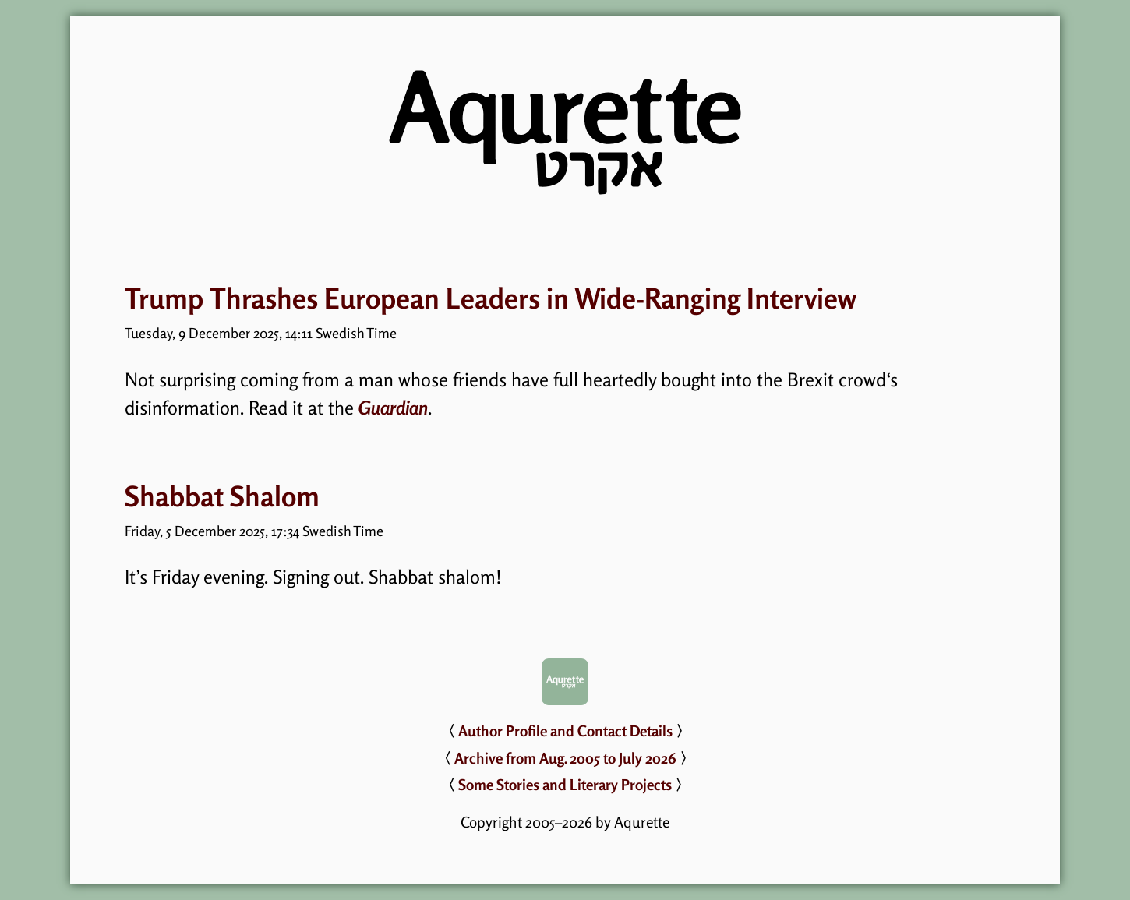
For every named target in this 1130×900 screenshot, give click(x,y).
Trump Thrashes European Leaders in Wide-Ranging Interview (490, 298)
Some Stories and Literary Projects (565, 784)
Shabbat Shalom (222, 496)
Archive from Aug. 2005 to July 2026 (565, 758)
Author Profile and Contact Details (565, 731)
